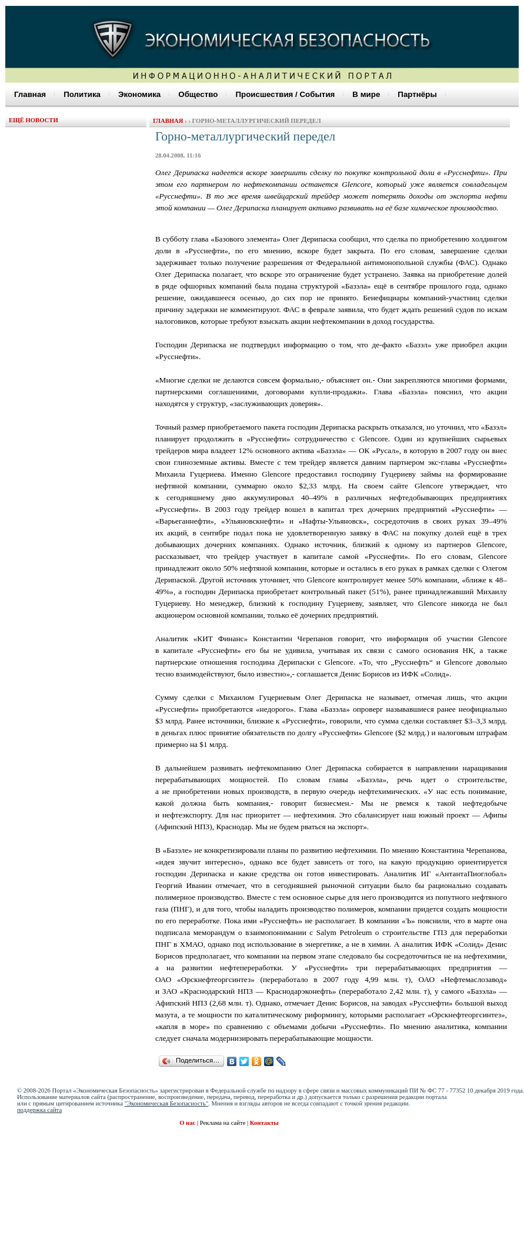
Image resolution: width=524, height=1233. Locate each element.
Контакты (264, 1123)
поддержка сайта (39, 1110)
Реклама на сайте (223, 1123)
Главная (30, 94)
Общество (198, 94)
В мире (366, 94)
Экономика (139, 94)
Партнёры (417, 94)
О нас (187, 1123)
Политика (82, 94)
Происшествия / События (285, 94)
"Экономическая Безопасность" (167, 1103)
